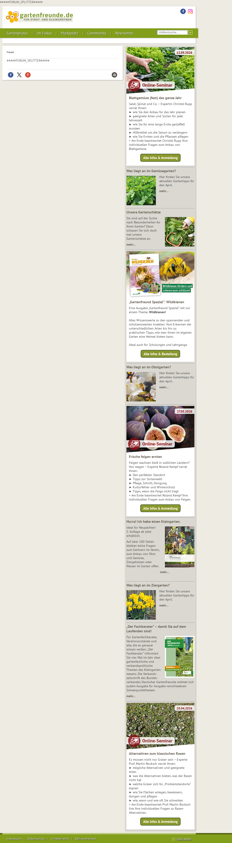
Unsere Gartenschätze (143, 212)
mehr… (164, 191)
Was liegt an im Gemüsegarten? (151, 171)
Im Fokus (44, 33)
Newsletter (124, 33)
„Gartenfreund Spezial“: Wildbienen (156, 302)
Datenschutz (36, 839)
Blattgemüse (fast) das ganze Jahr (155, 97)
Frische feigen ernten (145, 456)
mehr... (130, 696)
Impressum (14, 839)
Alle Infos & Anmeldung (160, 158)
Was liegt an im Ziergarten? (147, 585)
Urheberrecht (60, 839)
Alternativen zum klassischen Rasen (157, 753)
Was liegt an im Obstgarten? (148, 367)
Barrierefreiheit (85, 839)
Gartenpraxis (17, 33)
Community (96, 33)
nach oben (184, 839)
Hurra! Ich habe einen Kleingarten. (153, 521)
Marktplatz (69, 33)
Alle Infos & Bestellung (160, 354)
